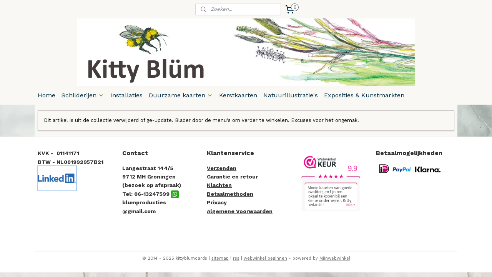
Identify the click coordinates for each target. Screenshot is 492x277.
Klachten (219, 185)
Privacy (217, 202)
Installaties (126, 95)
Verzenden (221, 168)
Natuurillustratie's (290, 95)
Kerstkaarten (238, 95)
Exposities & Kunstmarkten (364, 95)
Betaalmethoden (230, 194)
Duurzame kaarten (181, 95)
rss (236, 258)
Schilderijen (83, 95)
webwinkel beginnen (265, 258)
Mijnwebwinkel (334, 258)
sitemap (220, 258)
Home (46, 95)
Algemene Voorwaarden (240, 211)
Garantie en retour (232, 177)
